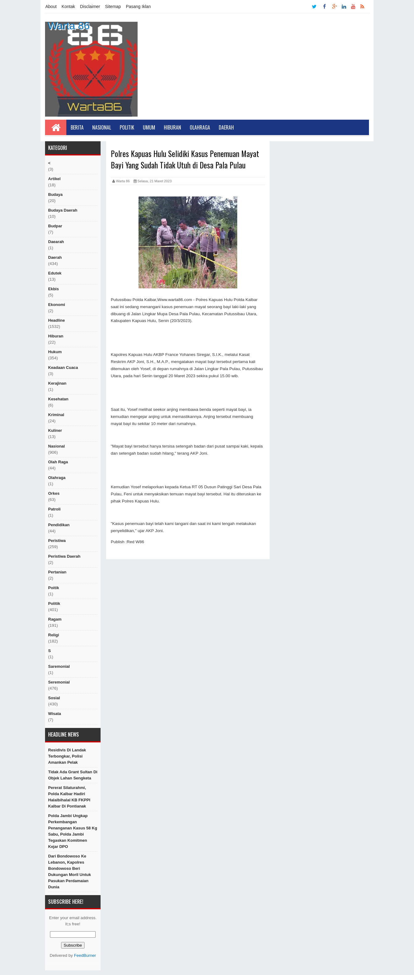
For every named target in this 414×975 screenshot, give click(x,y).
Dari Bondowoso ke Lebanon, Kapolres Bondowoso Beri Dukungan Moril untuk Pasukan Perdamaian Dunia (69, 871)
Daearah (56, 241)
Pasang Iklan (138, 6)
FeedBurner (85, 955)
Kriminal (56, 414)
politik (54, 603)
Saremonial (59, 666)
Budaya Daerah (62, 210)
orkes (54, 493)
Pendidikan (58, 525)
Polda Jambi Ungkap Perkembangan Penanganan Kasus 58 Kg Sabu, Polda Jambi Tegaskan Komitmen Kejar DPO (72, 831)
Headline (56, 320)
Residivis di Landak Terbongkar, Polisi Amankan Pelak (67, 756)
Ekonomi (56, 304)
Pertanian (57, 572)
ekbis (53, 289)
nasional (56, 446)
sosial (54, 698)
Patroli (54, 509)
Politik (127, 127)
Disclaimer (90, 6)
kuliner (55, 430)
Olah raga (58, 462)
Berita (77, 127)
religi (53, 635)
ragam (54, 619)
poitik (53, 587)
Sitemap (113, 6)
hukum (55, 351)
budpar (55, 226)
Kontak (68, 6)
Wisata (54, 713)
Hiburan (172, 127)
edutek (54, 273)
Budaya (55, 194)
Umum (149, 127)
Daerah (226, 127)
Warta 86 (69, 25)
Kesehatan (58, 399)
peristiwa (57, 540)
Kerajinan (57, 383)
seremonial (59, 682)
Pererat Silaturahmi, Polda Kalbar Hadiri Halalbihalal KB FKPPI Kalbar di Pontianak (69, 796)
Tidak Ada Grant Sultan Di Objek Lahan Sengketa (72, 775)
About (51, 6)
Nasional (101, 127)
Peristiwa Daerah (64, 556)
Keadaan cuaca (63, 367)
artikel (54, 178)
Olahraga (200, 127)
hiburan (55, 336)
